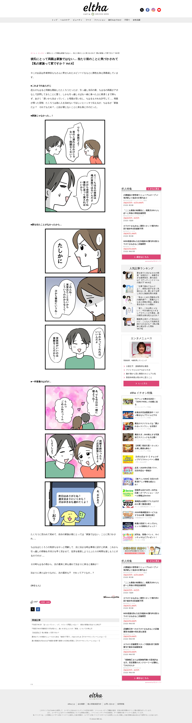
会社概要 (81, 704)
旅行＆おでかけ (114, 20)
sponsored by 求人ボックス (153, 261)
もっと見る (142, 383)
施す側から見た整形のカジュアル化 (141, 374)
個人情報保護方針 (94, 704)
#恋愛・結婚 (45, 602)
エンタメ (41, 53)
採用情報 (120, 704)
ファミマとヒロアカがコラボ (138, 370)
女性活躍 (136, 20)
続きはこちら (143, 257)
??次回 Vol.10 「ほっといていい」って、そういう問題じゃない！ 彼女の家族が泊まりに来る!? (66, 625)
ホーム (33, 53)
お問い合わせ (109, 704)
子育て (127, 20)
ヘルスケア (65, 20)
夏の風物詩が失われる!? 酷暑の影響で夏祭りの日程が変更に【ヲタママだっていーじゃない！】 (66, 641)
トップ (54, 20)
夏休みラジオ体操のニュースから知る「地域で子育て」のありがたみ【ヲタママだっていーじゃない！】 (69, 637)
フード (88, 20)
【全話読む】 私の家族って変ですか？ (45, 633)
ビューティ (77, 20)
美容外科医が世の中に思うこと (139, 377)
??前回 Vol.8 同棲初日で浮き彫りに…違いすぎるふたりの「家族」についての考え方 (62, 629)
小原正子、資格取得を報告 (137, 366)
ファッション (99, 20)
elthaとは (71, 704)
